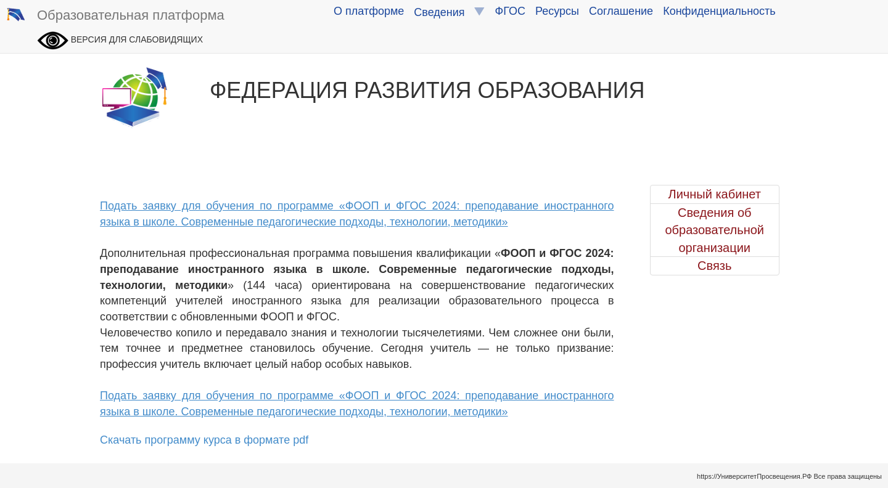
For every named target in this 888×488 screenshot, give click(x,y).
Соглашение (621, 11)
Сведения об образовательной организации (714, 230)
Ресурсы (557, 11)
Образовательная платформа (115, 16)
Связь (714, 265)
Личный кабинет (714, 194)
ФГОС (510, 11)
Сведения (449, 12)
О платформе (369, 11)
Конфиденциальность (719, 11)
